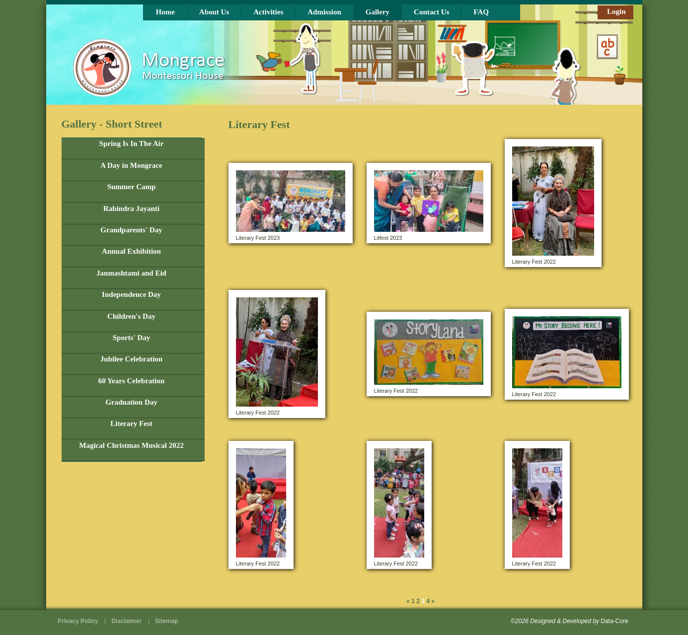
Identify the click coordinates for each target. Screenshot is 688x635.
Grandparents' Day (131, 230)
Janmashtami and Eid (131, 273)
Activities (268, 12)
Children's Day (131, 316)
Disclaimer (126, 621)
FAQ (481, 12)
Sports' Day (131, 338)
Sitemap (166, 621)
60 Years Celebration (131, 381)
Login (616, 11)
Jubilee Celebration (131, 359)
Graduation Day (131, 402)
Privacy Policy (78, 621)
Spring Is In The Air (131, 143)
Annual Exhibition (131, 251)
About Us (214, 12)
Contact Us (431, 12)
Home (165, 12)
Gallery (377, 12)
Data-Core (614, 621)
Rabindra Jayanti (131, 208)
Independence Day (131, 294)
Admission (324, 12)
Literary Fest (131, 423)
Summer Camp (131, 187)
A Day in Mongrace (131, 165)
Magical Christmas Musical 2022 (131, 445)
